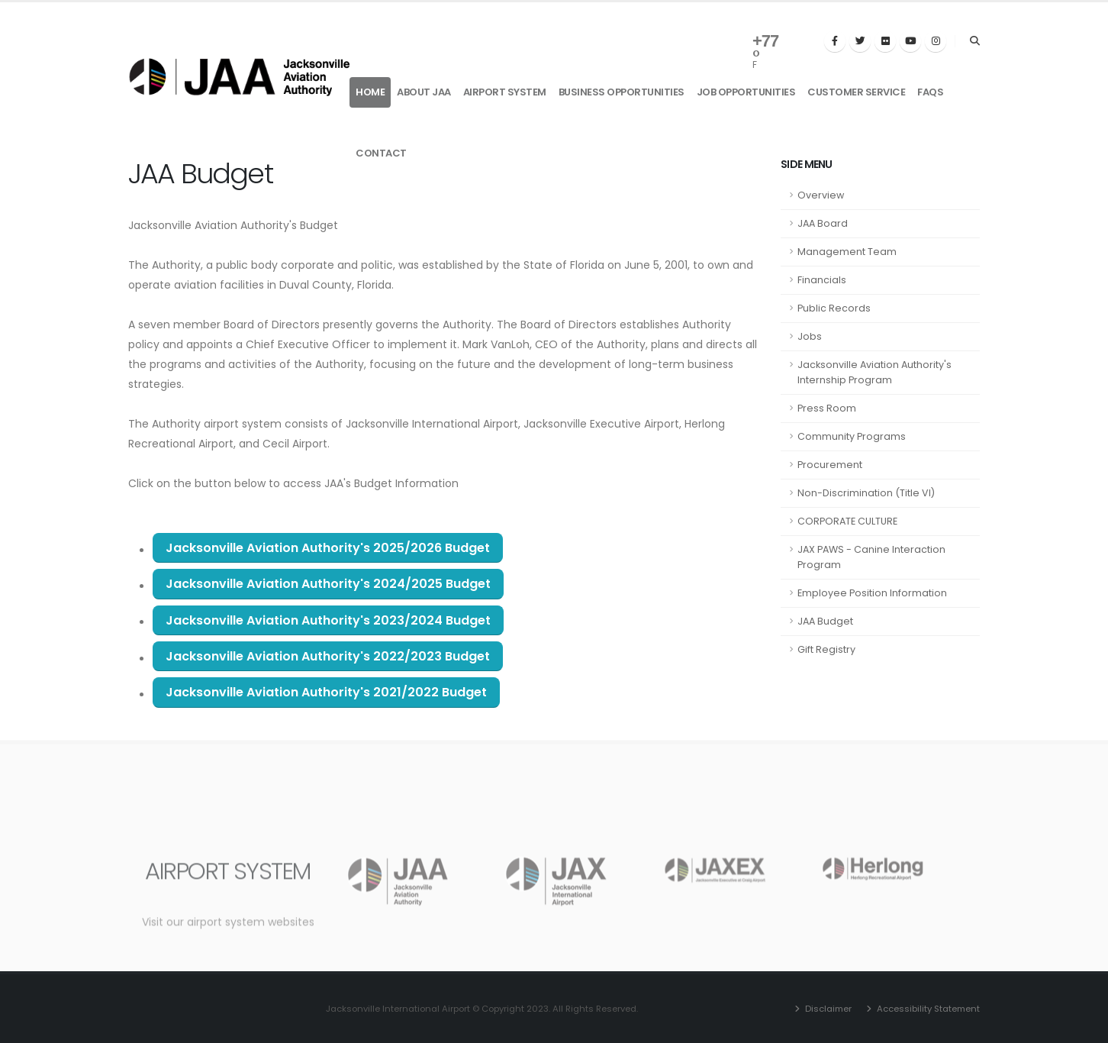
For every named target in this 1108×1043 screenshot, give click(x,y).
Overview (820, 195)
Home (370, 92)
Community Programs (851, 436)
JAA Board (822, 223)
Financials (821, 279)
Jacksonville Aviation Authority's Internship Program (874, 372)
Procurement (829, 464)
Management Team (847, 251)
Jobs (809, 336)
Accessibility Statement (927, 1009)
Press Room (826, 408)
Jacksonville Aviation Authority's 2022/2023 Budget (328, 656)
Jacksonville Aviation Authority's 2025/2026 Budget (328, 548)
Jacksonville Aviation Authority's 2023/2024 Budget (328, 620)
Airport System (504, 92)
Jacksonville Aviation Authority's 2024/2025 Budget (328, 584)
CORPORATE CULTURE (847, 521)
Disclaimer (827, 1009)
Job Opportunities (746, 92)
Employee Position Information (872, 592)
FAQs (930, 92)
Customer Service (856, 92)
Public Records (834, 308)
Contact (381, 153)
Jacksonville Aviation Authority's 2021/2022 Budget (326, 692)
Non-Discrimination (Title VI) (866, 492)
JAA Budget (825, 621)
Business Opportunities (621, 92)
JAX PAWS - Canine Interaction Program (871, 557)
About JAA (424, 92)
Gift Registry (826, 649)
